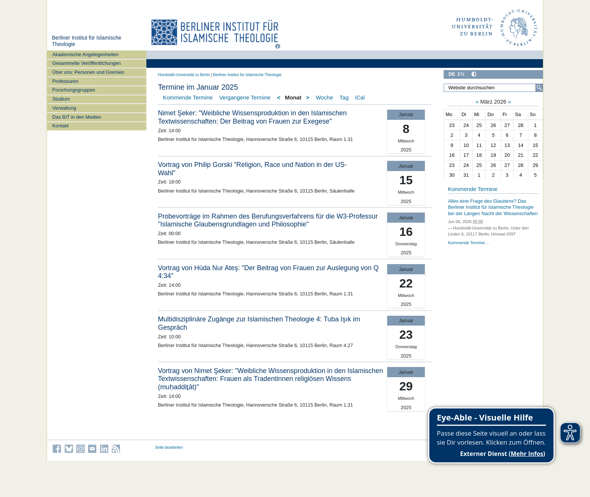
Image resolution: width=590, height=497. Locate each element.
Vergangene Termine (245, 98)
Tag (344, 98)
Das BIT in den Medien (76, 117)
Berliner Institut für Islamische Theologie (247, 75)
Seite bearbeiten (169, 447)
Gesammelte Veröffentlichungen (86, 63)
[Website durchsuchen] (493, 88)
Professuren (65, 81)
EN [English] (461, 74)
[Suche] (539, 88)
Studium (61, 99)
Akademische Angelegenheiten (85, 54)
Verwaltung (64, 108)
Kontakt (60, 125)
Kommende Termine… (468, 242)
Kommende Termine (188, 98)
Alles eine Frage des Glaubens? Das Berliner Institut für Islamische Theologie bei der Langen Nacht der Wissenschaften (492, 207)
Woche (324, 98)
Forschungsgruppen (73, 90)
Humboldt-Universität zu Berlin (184, 75)
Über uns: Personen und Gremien (88, 72)
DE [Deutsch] (452, 74)
